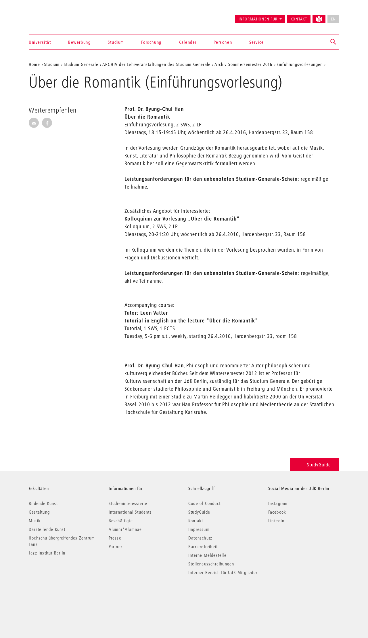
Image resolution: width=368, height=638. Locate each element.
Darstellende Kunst (47, 529)
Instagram (278, 503)
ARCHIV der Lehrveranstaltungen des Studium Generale (156, 64)
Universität (40, 42)
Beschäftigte (121, 520)
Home (34, 64)
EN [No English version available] (333, 19)
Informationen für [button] (258, 19)
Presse (115, 538)
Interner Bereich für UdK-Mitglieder (222, 572)
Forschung (151, 42)
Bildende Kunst (43, 503)
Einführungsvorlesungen (300, 64)
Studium (116, 42)
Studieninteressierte (128, 503)
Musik (35, 520)
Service (256, 42)
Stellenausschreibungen (211, 564)
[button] (333, 42)
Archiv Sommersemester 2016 (243, 64)
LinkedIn (276, 520)
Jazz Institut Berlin (47, 553)
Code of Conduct (204, 503)
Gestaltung (39, 512)
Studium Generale (81, 64)
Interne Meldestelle (207, 555)
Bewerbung (79, 42)
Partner (115, 546)
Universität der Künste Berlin (51, 16)
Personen (223, 42)
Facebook (277, 512)
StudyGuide (315, 465)
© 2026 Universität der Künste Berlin (59, 597)
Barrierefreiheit (203, 546)
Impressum (199, 529)
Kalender (188, 42)
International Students (130, 512)
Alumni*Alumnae (125, 529)
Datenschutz (200, 538)
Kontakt (299, 19)
